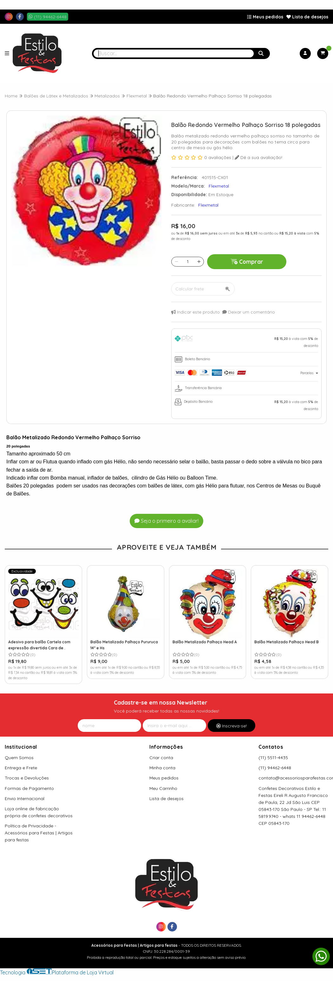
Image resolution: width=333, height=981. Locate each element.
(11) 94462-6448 (274, 768)
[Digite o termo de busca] (174, 53)
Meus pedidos (265, 17)
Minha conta (162, 768)
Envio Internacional (24, 798)
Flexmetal (208, 205)
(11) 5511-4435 (273, 757)
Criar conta (161, 757)
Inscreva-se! (231, 726)
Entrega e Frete (21, 768)
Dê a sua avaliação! (258, 157)
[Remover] (176, 261)
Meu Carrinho (163, 788)
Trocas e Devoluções (27, 778)
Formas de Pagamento (29, 788)
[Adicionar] (199, 261)
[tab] (246, 342)
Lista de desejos (307, 17)
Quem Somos (19, 757)
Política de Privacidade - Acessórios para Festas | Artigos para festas (39, 833)
